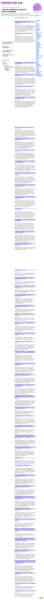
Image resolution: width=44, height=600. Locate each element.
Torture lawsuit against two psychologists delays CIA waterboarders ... (24, 278)
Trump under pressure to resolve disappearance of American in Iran (22, 509)
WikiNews (37, 70)
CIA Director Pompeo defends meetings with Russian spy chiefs (25, 98)
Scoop (37, 62)
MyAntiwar (37, 48)
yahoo (38, 13)
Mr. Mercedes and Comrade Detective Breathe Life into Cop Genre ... (23, 244)
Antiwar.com (37, 25)
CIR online (37, 30)
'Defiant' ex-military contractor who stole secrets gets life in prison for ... (24, 306)
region (3, 61)
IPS (36, 40)
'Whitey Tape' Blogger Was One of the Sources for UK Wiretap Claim (23, 374)
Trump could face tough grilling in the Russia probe (25, 173)
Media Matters (38, 45)
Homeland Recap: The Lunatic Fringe (23, 33)
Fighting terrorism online (20, 270)
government (6, 65)
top (40, 597)
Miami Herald (38, 46)
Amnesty (37, 24)
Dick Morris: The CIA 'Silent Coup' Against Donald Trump (24, 287)
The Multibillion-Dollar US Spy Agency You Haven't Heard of (24, 385)
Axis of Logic (38, 26)
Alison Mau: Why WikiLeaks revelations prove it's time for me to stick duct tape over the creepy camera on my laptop (25, 436)
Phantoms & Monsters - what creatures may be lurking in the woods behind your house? (25, 352)
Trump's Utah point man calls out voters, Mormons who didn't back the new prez (24, 426)
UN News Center (38, 66)
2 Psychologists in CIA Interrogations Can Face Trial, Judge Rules (24, 295)
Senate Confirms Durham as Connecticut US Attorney (25, 75)
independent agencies (8, 66)
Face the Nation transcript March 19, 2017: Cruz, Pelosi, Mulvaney (24, 408)
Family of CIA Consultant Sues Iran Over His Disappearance (25, 364)
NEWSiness (37, 49)
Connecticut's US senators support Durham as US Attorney (25, 63)
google (35, 13)
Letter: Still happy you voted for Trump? (24, 415)
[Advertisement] (25, 51)
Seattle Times (38, 64)
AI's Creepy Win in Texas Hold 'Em (23, 465)
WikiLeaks (37, 69)
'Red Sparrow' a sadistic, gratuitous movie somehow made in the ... (24, 22)
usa (4, 64)
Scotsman (37, 63)
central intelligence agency (9, 67)
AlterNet (37, 23)
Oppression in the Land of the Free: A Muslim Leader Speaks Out (23, 550)
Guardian (37, 39)
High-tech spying (18, 457)
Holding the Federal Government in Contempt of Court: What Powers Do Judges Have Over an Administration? (25, 561)
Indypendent (37, 43)
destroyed (7, 70)
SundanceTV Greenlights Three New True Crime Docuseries (24, 139)
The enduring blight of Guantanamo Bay (24, 86)
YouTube (41, 13)
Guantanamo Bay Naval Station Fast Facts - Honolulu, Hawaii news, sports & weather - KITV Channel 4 (25, 497)
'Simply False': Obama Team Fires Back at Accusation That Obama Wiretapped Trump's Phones (25, 529)
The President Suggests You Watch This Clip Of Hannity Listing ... (25, 197)
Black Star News (38, 29)
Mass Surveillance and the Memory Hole (24, 127)
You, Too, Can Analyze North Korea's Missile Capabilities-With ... (25, 334)
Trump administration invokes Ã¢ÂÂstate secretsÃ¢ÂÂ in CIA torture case (25, 447)
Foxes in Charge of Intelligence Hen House (24, 150)
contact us (36, 15)
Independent (38, 42)
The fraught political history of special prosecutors (23, 573)
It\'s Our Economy (38, 44)
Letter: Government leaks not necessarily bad (25, 583)
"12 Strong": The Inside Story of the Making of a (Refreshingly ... (25, 161)
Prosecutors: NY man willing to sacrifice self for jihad (25, 519)
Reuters (37, 61)
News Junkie (38, 50)
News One (37, 51)
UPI (36, 67)
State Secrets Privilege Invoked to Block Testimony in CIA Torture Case (24, 486)
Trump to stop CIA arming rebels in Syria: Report (24, 314)
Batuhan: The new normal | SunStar (23, 341)
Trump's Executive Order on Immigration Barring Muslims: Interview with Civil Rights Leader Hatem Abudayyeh (25, 539)
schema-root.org (5, 60)
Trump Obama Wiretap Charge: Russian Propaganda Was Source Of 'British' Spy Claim (24, 396)
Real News (37, 60)
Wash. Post (37, 68)
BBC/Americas (38, 28)
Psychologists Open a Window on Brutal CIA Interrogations (25, 220)
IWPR (37, 41)
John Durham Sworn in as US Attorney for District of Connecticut (24, 232)
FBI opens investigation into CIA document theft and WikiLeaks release (24, 475)
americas (4, 62)
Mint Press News (38, 47)
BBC (36, 27)
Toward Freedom (38, 65)
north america (5, 63)
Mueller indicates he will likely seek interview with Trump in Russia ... (25, 185)
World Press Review (39, 71)
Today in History (18, 208)
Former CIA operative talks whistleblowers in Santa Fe (25, 323)
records (6, 68)
